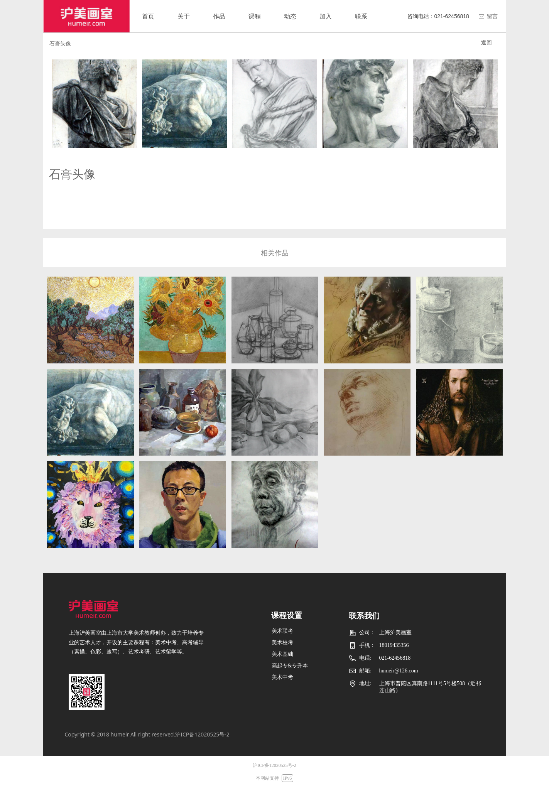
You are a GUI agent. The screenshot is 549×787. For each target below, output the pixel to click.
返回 (486, 42)
